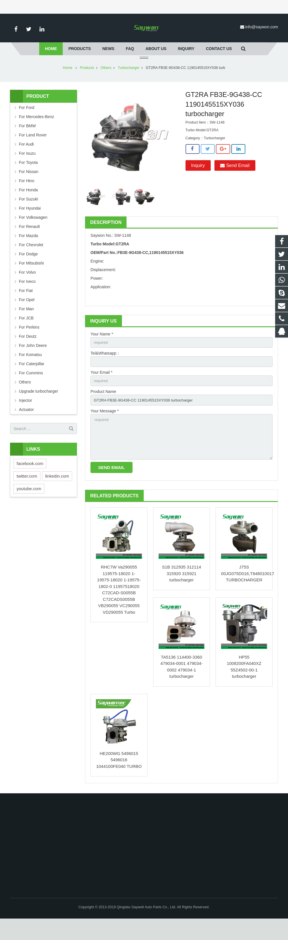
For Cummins (31, 389)
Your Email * (101, 390)
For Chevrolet (31, 261)
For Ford (26, 124)
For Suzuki (28, 216)
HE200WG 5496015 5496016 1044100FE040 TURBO (119, 781)
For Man (26, 325)
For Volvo (27, 289)
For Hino (26, 197)
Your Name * (101, 351)
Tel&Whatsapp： (105, 370)
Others (105, 85)
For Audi (26, 161)
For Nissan (28, 188)
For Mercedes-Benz (36, 133)
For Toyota (28, 179)
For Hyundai (30, 225)
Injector (25, 417)
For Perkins (29, 344)
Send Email (234, 182)
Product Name (103, 410)
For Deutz (27, 353)
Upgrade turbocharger (38, 408)
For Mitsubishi (31, 280)
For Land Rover (33, 152)
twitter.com (27, 492)
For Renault (29, 243)
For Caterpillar (31, 380)
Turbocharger (128, 85)
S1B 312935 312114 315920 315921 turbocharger (181, 595)
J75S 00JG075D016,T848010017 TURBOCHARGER (247, 595)
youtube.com (29, 505)
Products (87, 85)
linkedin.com (57, 492)
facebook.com (30, 480)
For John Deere (33, 362)
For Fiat (26, 307)
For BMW (27, 142)
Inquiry (198, 182)
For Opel (26, 316)
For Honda (28, 206)
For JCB (26, 335)
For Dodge (28, 271)
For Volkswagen (33, 234)
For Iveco (27, 298)
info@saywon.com (261, 27)
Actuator (26, 426)
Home (68, 85)
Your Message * (104, 430)
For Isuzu (27, 170)
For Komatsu (30, 371)
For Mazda (28, 252)
